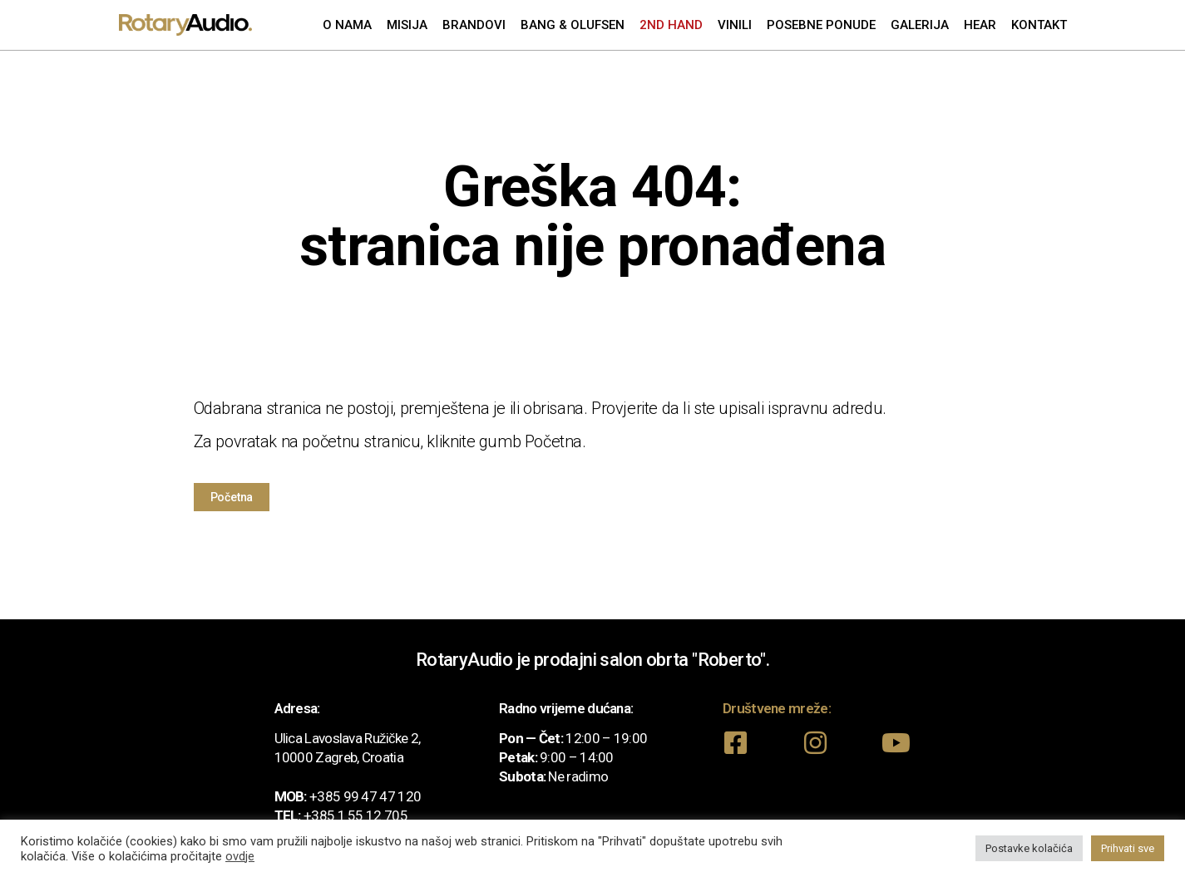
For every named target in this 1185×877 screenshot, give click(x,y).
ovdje (239, 856)
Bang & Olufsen (573, 24)
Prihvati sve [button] (1127, 848)
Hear (980, 24)
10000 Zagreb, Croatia (338, 757)
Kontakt (1039, 24)
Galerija (920, 24)
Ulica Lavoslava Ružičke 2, (347, 738)
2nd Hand (671, 24)
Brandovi (474, 24)
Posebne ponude (821, 24)
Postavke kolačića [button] (1029, 848)
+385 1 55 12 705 (355, 815)
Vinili (735, 24)
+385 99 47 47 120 (365, 796)
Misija (407, 24)
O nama (347, 24)
